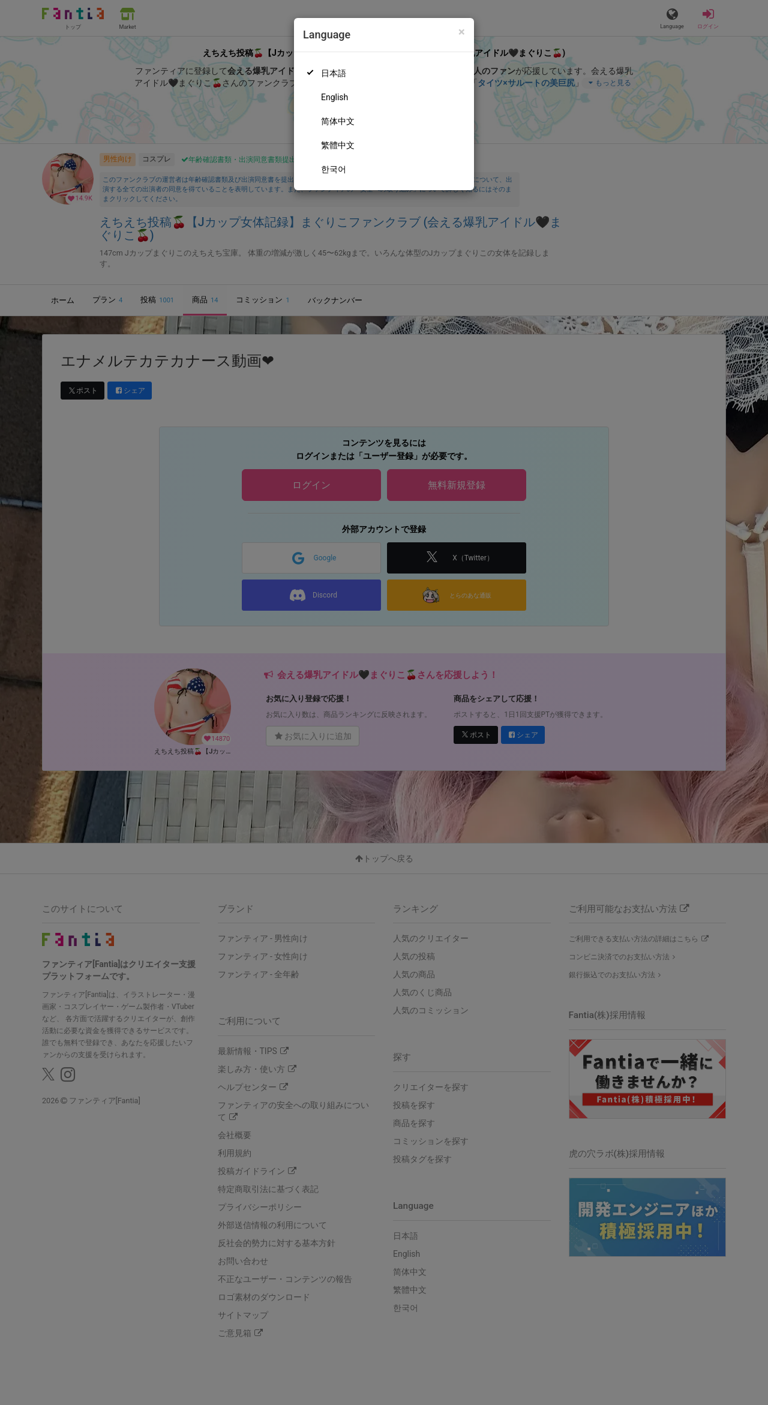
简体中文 (338, 121)
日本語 (333, 73)
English (334, 97)
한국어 (333, 169)
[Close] (461, 32)
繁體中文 (338, 145)
